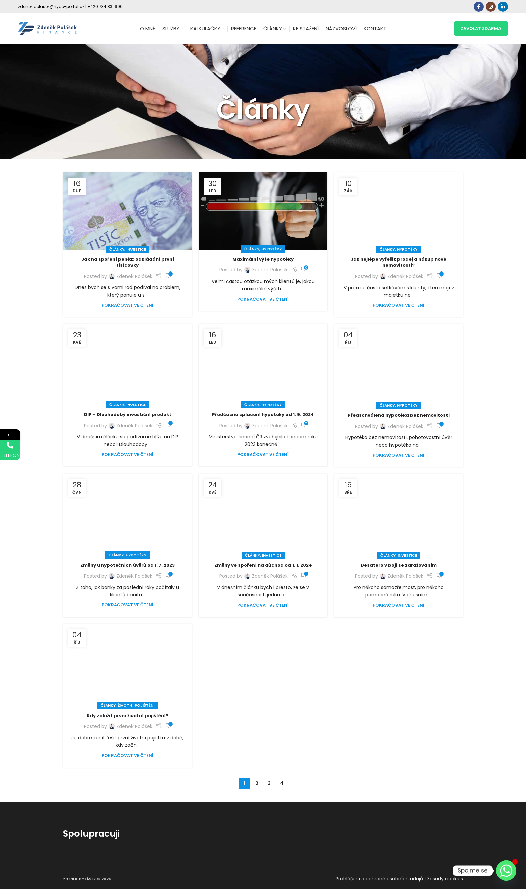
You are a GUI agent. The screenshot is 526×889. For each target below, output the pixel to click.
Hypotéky (271, 249)
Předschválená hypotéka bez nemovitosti (399, 415)
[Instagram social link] (491, 7)
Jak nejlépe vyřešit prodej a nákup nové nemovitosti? (398, 262)
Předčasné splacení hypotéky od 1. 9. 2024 (263, 414)
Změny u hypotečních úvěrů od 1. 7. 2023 (127, 565)
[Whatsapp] (506, 870)
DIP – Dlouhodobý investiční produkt (127, 414)
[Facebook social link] (479, 7)
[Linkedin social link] (503, 7)
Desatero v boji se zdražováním (399, 565)
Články (116, 249)
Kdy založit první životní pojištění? (127, 715)
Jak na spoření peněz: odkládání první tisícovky (127, 262)
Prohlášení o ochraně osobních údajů (379, 878)
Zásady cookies (445, 878)
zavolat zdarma (481, 28)
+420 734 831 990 (105, 6)
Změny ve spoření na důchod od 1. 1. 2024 (263, 565)
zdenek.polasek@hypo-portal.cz (51, 6)
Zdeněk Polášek (134, 276)
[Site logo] (47, 28)
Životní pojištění (136, 705)
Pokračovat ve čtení (127, 305)
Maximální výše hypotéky (263, 259)
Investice (136, 249)
